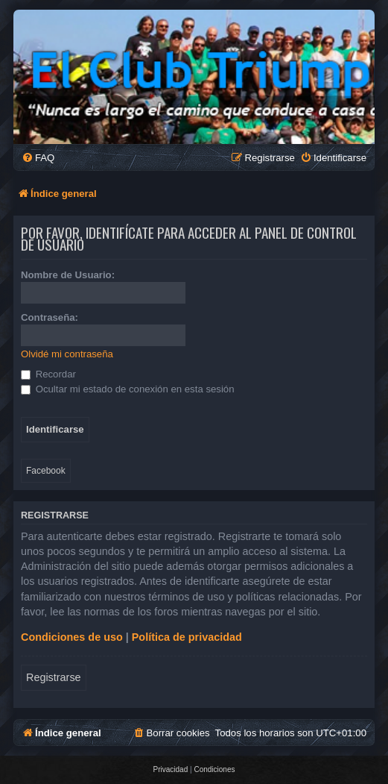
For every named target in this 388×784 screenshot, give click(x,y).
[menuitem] (38, 158)
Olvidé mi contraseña (67, 354)
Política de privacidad (187, 637)
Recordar (48, 374)
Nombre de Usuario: (68, 274)
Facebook (46, 470)
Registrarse (53, 677)
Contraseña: (49, 317)
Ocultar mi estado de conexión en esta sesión (128, 389)
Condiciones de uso (72, 637)
